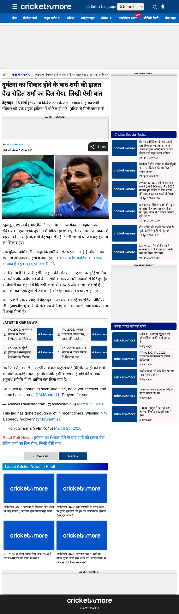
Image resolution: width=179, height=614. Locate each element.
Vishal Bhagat (14, 144)
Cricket (94, 608)
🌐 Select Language (101, 6)
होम (14, 18)
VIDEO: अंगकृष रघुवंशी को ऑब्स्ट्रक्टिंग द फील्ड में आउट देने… (154, 337)
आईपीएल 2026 (128, 18)
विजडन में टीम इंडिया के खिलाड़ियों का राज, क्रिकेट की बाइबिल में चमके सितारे (157, 167)
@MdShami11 (47, 395)
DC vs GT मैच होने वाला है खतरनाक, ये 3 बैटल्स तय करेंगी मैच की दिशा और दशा (156, 249)
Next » (73, 456)
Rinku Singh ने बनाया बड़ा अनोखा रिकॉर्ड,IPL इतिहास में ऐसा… (155, 411)
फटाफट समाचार (20, 74)
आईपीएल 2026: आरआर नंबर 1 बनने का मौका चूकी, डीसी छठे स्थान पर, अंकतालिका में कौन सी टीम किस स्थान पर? (81, 558)
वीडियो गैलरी (151, 18)
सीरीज (106, 18)
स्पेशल (70, 18)
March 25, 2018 (90, 404)
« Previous (41, 456)
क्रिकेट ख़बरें (30, 18)
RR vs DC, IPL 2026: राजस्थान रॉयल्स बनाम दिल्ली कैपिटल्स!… (154, 356)
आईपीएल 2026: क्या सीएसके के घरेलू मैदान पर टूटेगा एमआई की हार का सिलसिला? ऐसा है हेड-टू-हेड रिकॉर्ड (81, 511)
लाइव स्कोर (52, 18)
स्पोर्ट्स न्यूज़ (87, 18)
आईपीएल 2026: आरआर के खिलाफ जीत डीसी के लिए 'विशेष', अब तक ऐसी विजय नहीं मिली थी (29, 511)
